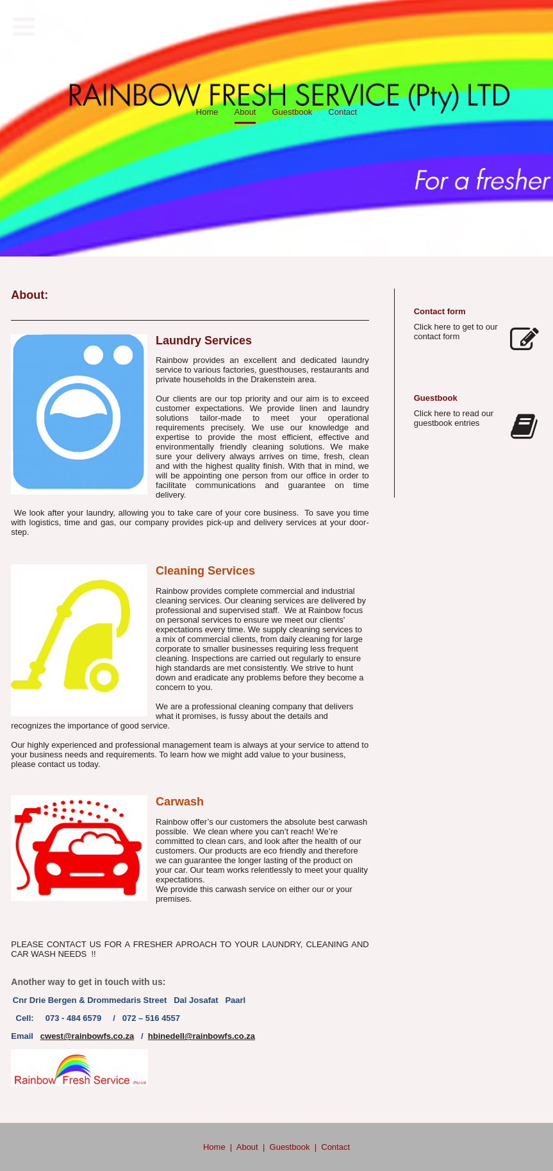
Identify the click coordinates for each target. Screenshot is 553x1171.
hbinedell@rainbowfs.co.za (201, 1036)
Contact (335, 1147)
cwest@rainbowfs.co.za (87, 1036)
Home (214, 1147)
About (247, 1147)
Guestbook (290, 1147)
